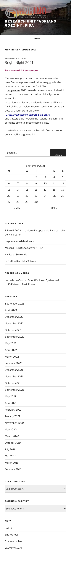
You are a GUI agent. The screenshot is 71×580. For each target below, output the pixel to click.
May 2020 (11, 429)
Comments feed (14, 541)
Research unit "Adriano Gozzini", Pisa (31, 23)
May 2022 (10, 343)
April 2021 (10, 403)
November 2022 (14, 323)
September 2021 (14, 389)
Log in (8, 528)
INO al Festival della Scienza (20, 261)
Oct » (54, 208)
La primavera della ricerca (19, 241)
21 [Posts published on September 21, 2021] (18, 195)
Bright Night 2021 (19, 62)
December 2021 (14, 369)
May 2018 (10, 456)
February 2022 (13, 363)
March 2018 (12, 462)
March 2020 (12, 436)
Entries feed (12, 534)
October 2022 (13, 330)
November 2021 (14, 376)
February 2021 (13, 409)
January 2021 (12, 416)
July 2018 (10, 449)
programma (13, 90)
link (34, 134)
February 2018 (13, 469)
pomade (9, 280)
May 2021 (10, 396)
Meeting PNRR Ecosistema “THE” (24, 247)
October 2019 (13, 442)
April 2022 (11, 350)
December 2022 (14, 316)
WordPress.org (13, 547)
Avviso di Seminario (16, 254)
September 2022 (14, 336)
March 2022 (12, 356)
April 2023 (11, 310)
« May (17, 208)
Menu (36, 38)
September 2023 (14, 303)
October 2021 (13, 383)
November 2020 (14, 422)
